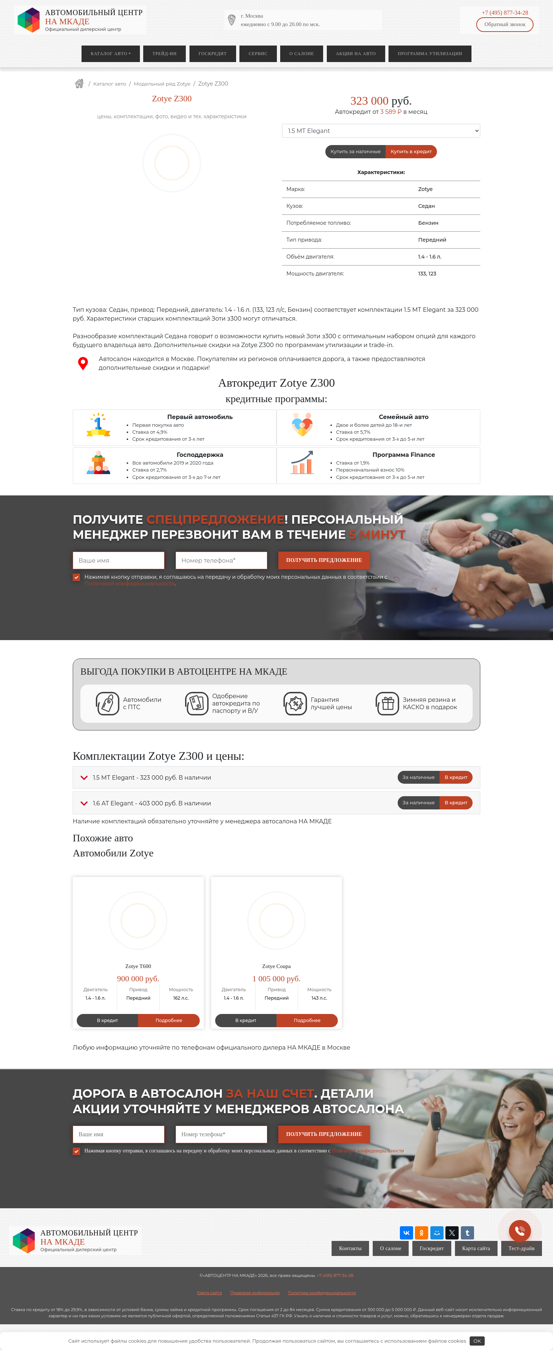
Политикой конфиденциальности (129, 583)
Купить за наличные (355, 151)
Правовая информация (254, 1292)
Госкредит (213, 53)
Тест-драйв (522, 1248)
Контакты (350, 1248)
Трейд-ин (164, 53)
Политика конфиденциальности (322, 1292)
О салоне (301, 53)
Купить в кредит (411, 151)
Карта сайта (476, 1248)
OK (477, 1341)
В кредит (456, 777)
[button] (84, 778)
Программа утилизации (430, 53)
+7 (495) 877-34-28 (505, 13)
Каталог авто (109, 53)
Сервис (258, 53)
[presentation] (128, 618)
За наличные (419, 777)
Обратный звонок (504, 24)
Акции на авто (356, 53)
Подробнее (169, 1020)
